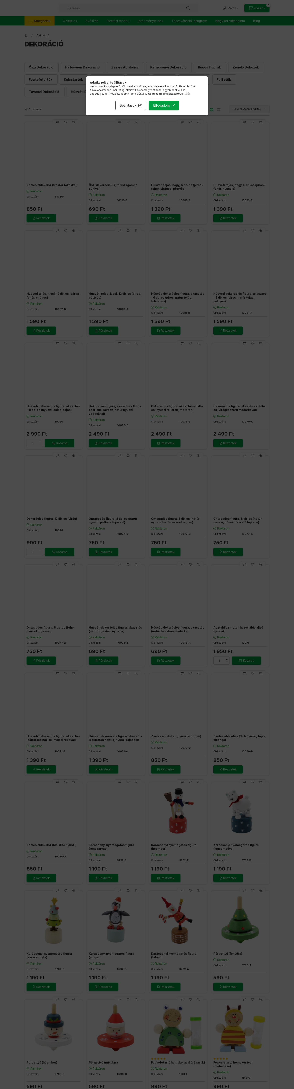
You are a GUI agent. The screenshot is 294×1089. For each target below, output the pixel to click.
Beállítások (128, 105)
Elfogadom (161, 105)
